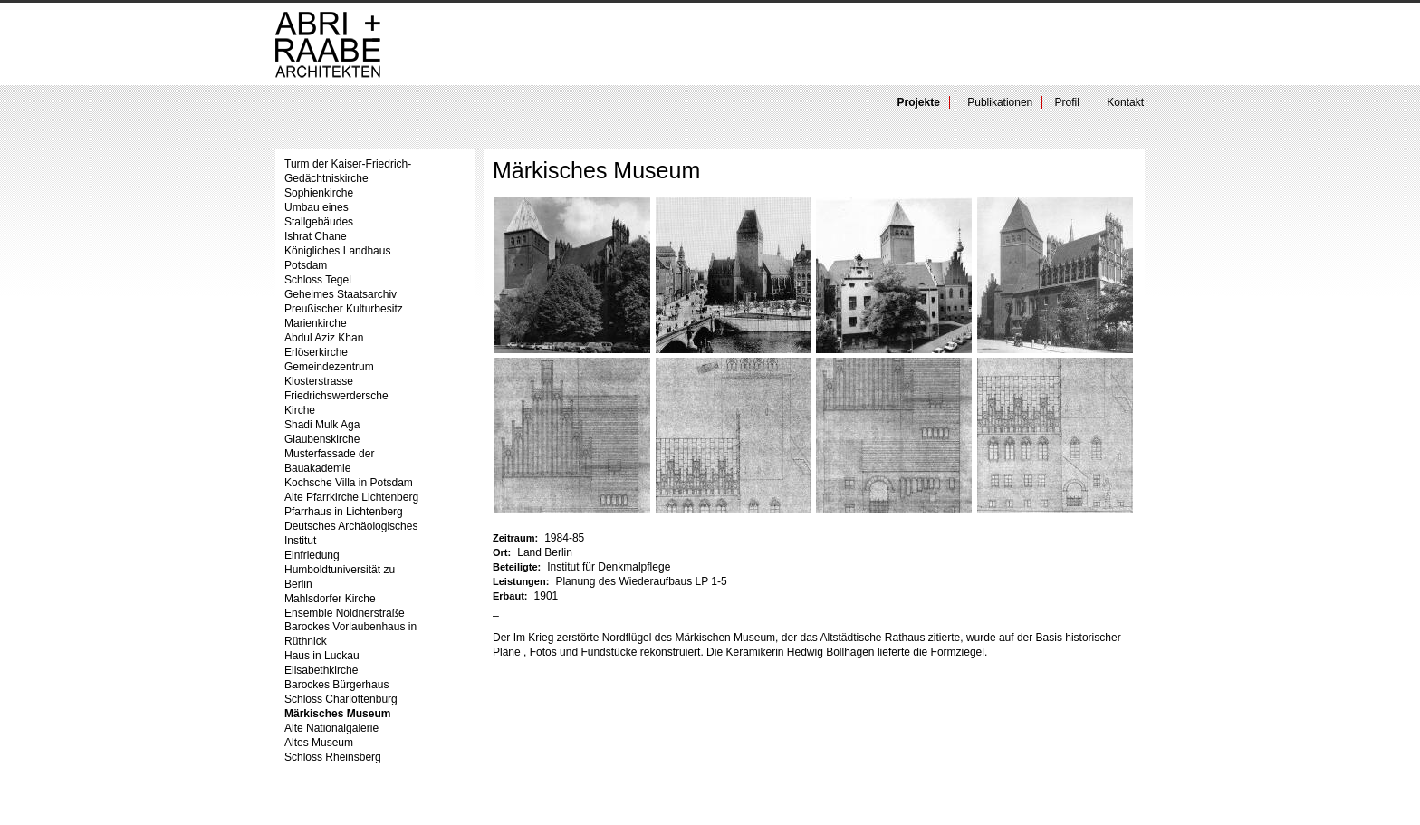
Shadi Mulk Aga (322, 424)
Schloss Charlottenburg (341, 699)
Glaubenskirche (322, 439)
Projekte (918, 102)
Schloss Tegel (317, 279)
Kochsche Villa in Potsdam (348, 482)
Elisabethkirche (321, 670)
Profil (1067, 102)
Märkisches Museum (337, 713)
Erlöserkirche (316, 352)
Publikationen (999, 102)
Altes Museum (318, 742)
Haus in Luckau (322, 655)
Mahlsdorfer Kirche (330, 598)
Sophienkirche (318, 193)
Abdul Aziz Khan (323, 337)
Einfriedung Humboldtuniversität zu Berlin (339, 569)
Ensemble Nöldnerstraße (344, 613)
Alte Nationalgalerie (331, 728)
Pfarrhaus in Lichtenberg (343, 511)
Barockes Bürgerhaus (336, 684)
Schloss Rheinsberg (332, 757)
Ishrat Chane (315, 236)
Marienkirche (315, 323)
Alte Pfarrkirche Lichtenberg (351, 497)
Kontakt (1125, 102)
